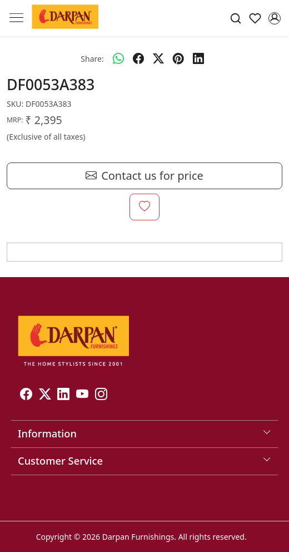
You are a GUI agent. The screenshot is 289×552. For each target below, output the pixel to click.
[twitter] (158, 58)
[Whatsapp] (118, 58)
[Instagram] (101, 395)
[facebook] (138, 58)
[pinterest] (178, 58)
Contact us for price (144, 175)
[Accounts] (274, 18)
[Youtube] (82, 395)
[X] (45, 395)
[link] (236, 18)
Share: (92, 58)
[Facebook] (26, 395)
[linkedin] (198, 58)
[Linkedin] (63, 395)
